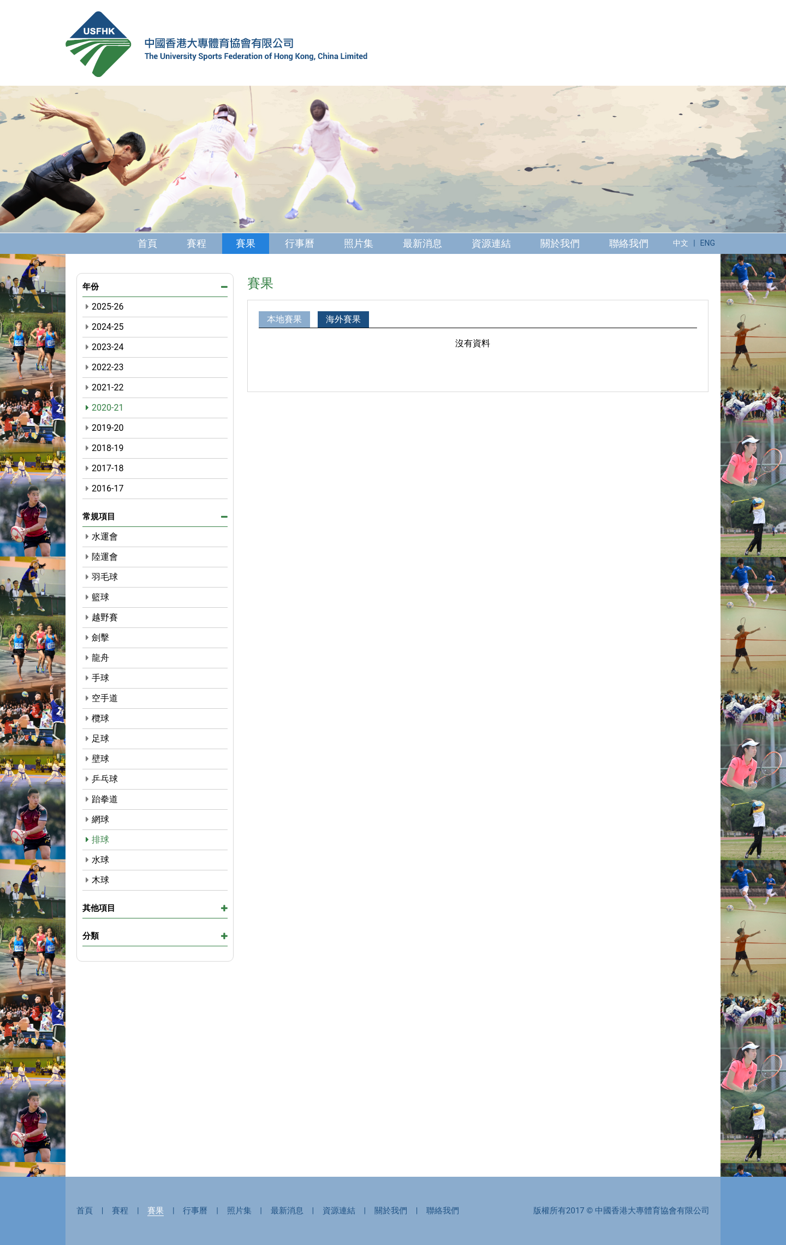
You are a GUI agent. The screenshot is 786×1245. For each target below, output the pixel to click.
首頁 (147, 243)
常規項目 (155, 516)
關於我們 (560, 243)
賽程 (196, 243)
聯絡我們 (628, 243)
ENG (707, 243)
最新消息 (422, 243)
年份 (155, 287)
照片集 (358, 243)
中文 (680, 243)
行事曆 (299, 243)
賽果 (245, 243)
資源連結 (491, 243)
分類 (155, 936)
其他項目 (155, 908)
